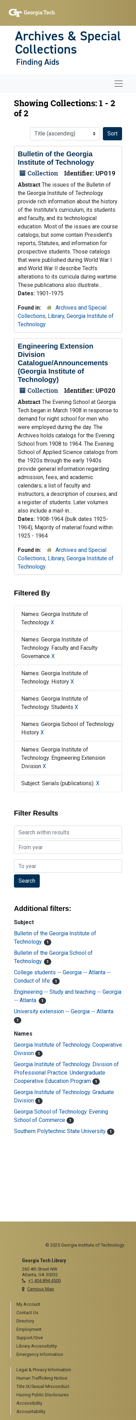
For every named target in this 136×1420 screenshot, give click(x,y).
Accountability (30, 1411)
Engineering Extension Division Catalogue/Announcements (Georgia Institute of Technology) (63, 362)
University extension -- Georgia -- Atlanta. (64, 1011)
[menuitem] (71, 1305)
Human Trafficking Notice (41, 1378)
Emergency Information (39, 1354)
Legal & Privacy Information (43, 1369)
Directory (25, 1321)
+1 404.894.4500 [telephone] (44, 1280)
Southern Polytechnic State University (60, 1131)
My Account (28, 1304)
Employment (28, 1329)
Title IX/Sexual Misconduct (42, 1386)
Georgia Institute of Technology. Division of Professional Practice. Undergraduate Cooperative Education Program (66, 1072)
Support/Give (29, 1337)
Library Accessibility (36, 1346)
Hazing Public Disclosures (42, 1394)
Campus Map (40, 1289)
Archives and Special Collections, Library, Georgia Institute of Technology (66, 316)
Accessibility (29, 1403)
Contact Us (27, 1312)
